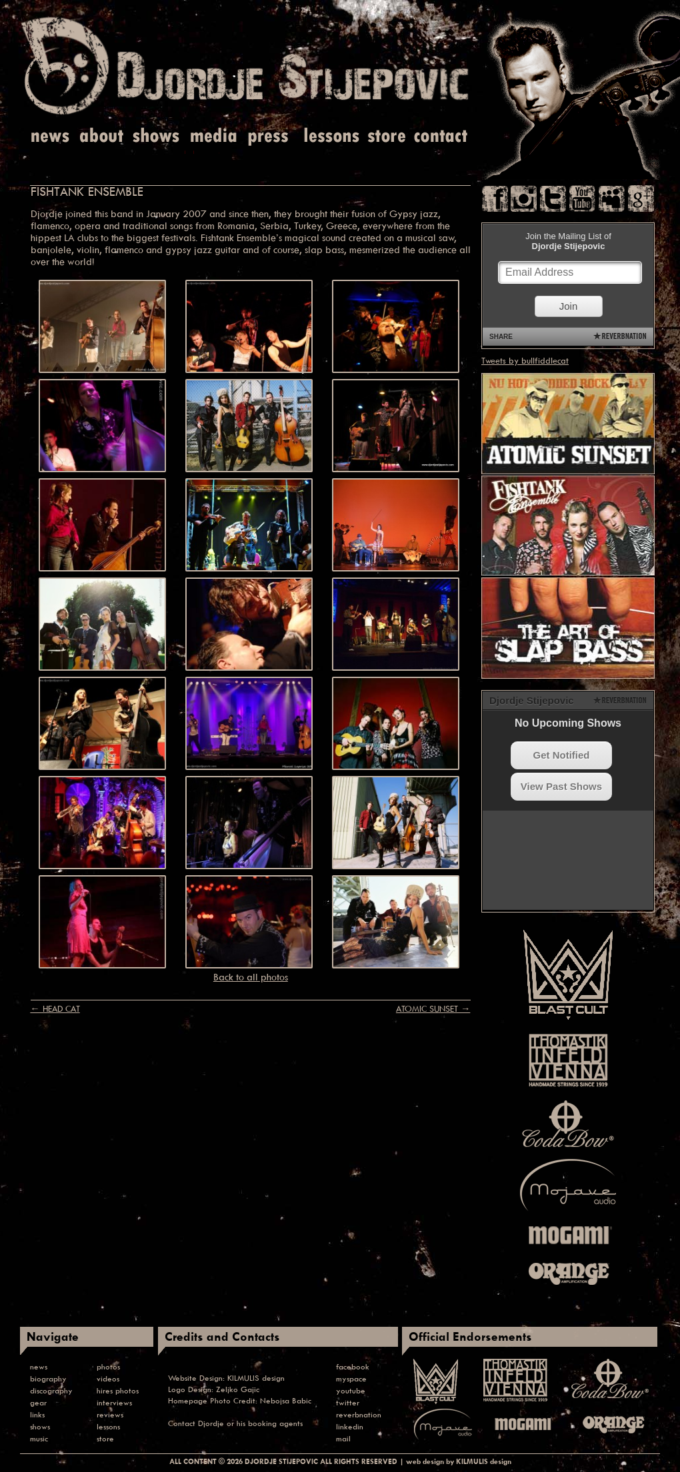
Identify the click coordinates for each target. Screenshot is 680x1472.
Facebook (495, 198)
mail (343, 1438)
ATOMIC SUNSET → (433, 1008)
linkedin (349, 1426)
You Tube (582, 198)
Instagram (524, 198)
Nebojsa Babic (285, 1400)
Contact (441, 136)
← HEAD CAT (54, 1008)
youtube (350, 1390)
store (105, 1438)
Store (387, 136)
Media (211, 136)
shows (40, 1426)
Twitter (553, 198)
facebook (352, 1366)
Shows (156, 136)
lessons (108, 1426)
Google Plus (641, 198)
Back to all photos (250, 977)
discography (51, 1390)
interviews (114, 1402)
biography (48, 1378)
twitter (347, 1402)
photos (108, 1366)
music (39, 1438)
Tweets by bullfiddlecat (525, 360)
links (37, 1414)
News (51, 136)
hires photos (118, 1390)
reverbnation (358, 1414)
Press (268, 136)
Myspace (612, 198)
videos (108, 1378)
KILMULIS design (256, 1378)
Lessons (330, 136)
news (38, 1366)
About (103, 136)
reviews (110, 1414)
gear (38, 1402)
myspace (351, 1378)
